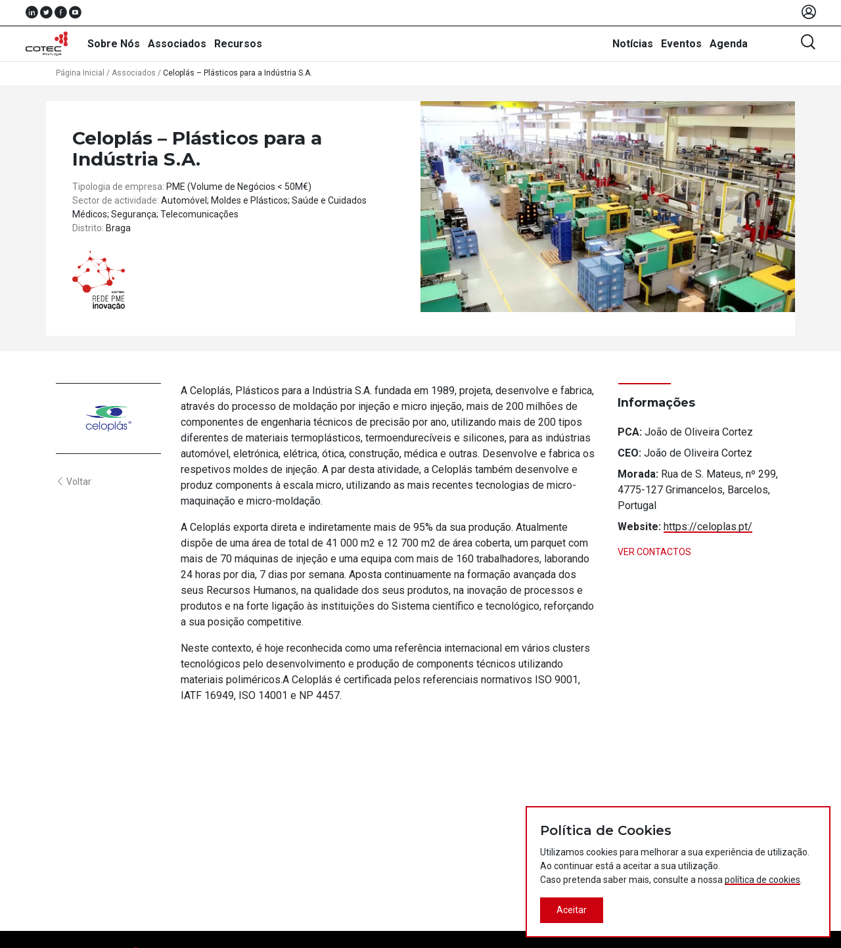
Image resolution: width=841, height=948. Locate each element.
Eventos (681, 43)
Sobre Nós (113, 43)
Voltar (73, 481)
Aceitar (572, 910)
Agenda (729, 43)
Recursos (238, 43)
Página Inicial (80, 73)
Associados (177, 43)
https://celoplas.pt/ (708, 526)
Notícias (632, 43)
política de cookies (762, 879)
